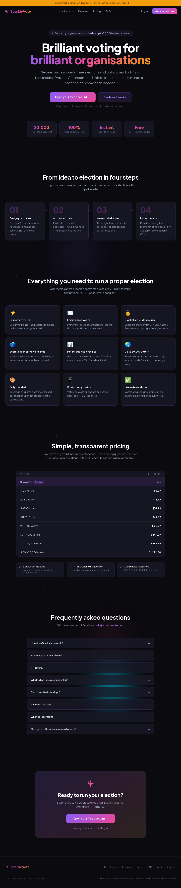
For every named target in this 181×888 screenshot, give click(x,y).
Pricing (97, 11)
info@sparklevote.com (110, 625)
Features (83, 11)
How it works (66, 11)
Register (171, 866)
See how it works (115, 97)
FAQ (108, 11)
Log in (144, 11)
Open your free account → (72, 97)
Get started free (164, 11)
